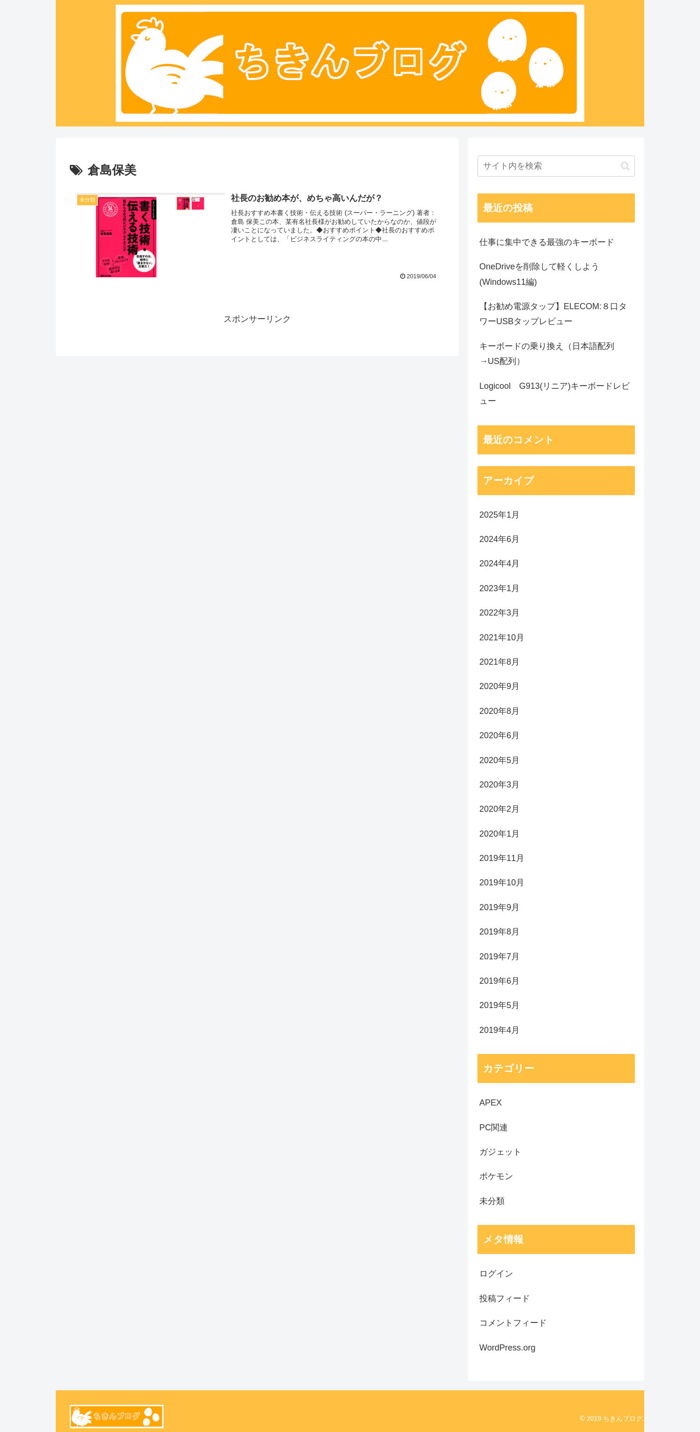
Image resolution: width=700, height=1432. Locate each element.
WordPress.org (507, 1347)
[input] (556, 166)
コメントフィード (513, 1323)
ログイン (496, 1273)
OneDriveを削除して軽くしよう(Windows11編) (539, 274)
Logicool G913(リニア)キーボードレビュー (554, 393)
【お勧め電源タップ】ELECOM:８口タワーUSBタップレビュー (553, 314)
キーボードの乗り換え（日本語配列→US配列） (546, 353)
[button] (625, 166)
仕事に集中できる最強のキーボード (546, 242)
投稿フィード (504, 1298)
